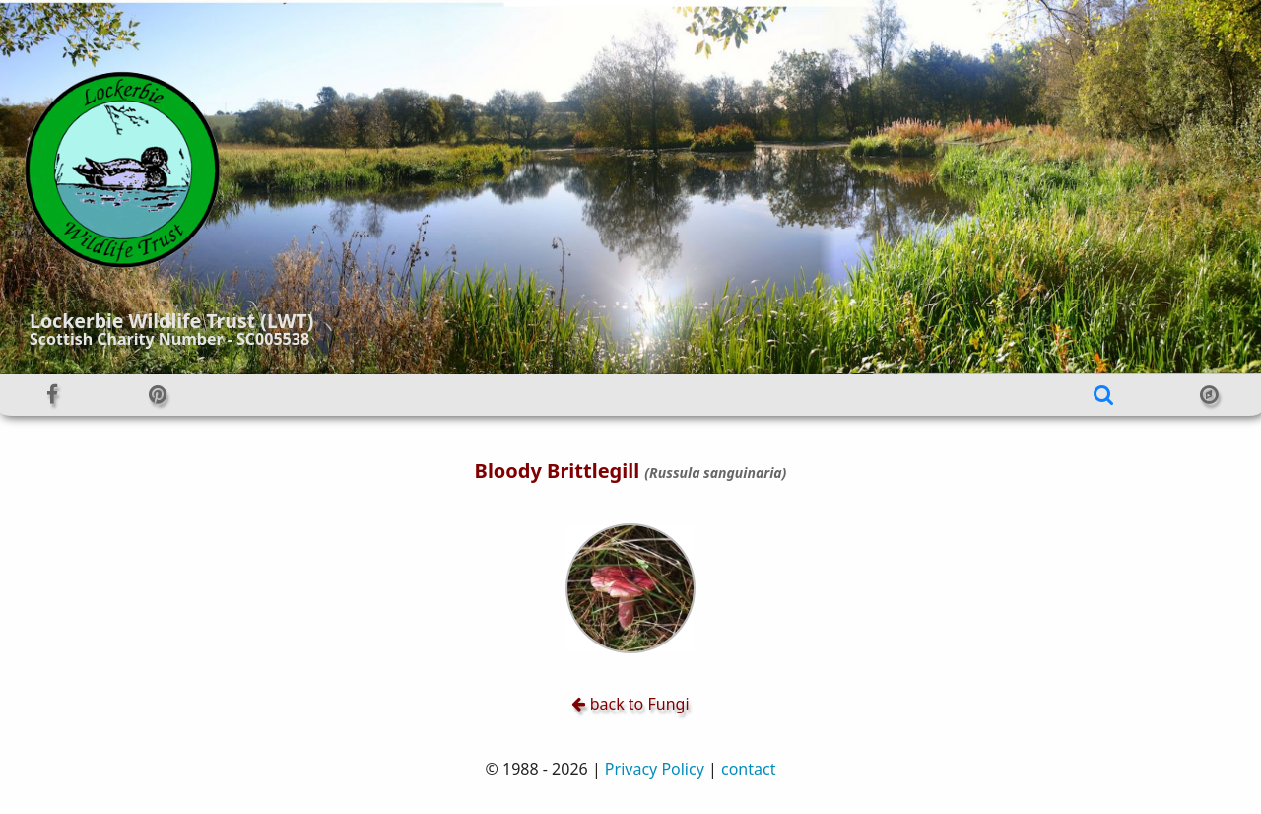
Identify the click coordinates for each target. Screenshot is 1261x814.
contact (748, 769)
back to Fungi (630, 703)
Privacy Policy (654, 769)
